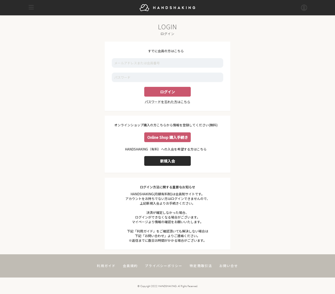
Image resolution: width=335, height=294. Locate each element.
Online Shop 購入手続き (167, 137)
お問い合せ (228, 265)
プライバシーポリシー (163, 265)
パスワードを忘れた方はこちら (167, 101)
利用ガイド (106, 265)
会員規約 (130, 265)
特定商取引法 (201, 265)
